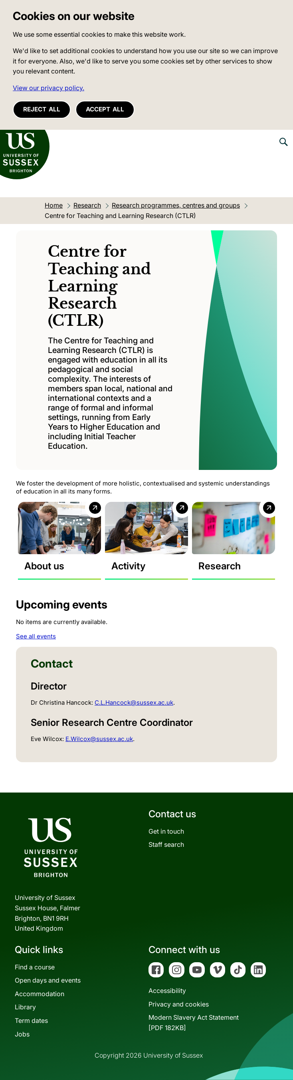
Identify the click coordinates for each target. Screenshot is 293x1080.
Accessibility (167, 991)
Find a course (35, 967)
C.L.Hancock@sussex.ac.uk (134, 702)
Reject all (41, 109)
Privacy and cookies (178, 1004)
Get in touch (166, 831)
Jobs (22, 1034)
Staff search (166, 844)
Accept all (105, 109)
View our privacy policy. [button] (48, 88)
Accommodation (39, 994)
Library (25, 1007)
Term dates (31, 1021)
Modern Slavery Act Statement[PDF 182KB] (193, 1022)
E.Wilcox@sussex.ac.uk (99, 739)
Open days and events (48, 980)
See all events (36, 636)
